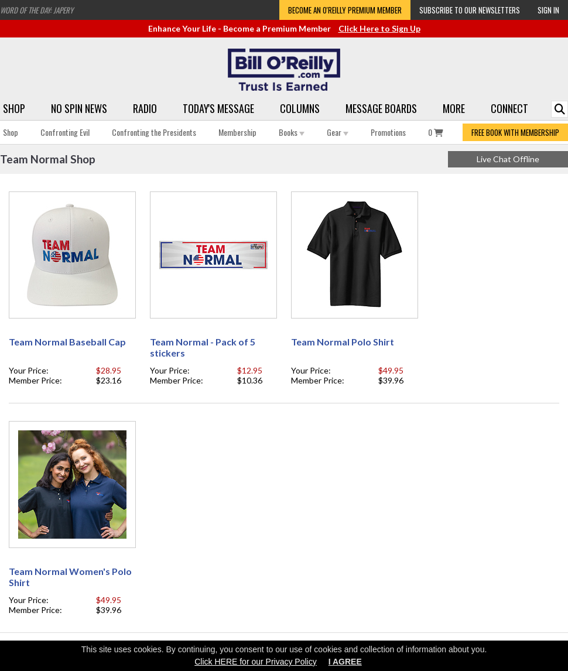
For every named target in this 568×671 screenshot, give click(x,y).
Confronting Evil (65, 132)
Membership (237, 132)
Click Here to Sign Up (379, 28)
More (454, 108)
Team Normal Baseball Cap (67, 341)
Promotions (388, 132)
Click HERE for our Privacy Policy (255, 661)
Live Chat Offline (508, 159)
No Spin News (79, 108)
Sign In (548, 10)
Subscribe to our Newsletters (469, 10)
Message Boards (381, 108)
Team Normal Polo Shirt (342, 341)
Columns (300, 108)
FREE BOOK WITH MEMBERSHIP (515, 132)
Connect (509, 108)
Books (291, 132)
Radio (145, 108)
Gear (337, 132)
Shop (14, 108)
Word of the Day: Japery (36, 10)
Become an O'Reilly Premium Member (345, 10)
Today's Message (218, 108)
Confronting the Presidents (154, 132)
